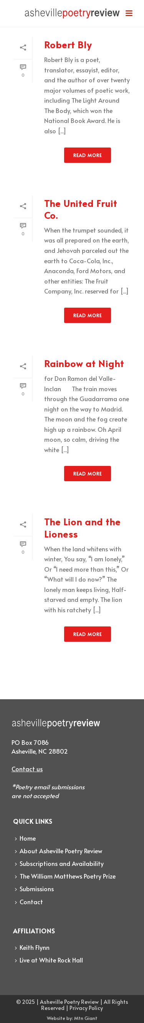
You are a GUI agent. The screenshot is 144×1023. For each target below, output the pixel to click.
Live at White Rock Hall (49, 960)
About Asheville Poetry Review (58, 850)
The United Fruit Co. (80, 209)
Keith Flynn (32, 947)
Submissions (34, 888)
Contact (29, 901)
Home (25, 838)
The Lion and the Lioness (82, 527)
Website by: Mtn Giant (72, 1018)
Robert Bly (68, 44)
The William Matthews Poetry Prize (65, 876)
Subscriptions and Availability (59, 863)
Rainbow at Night (84, 363)
